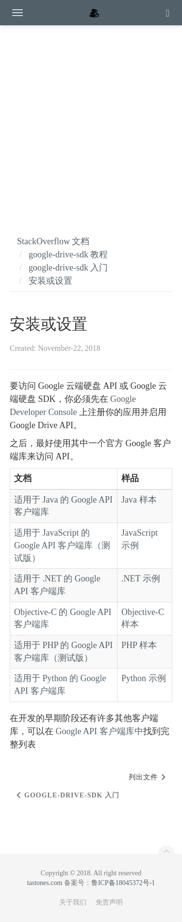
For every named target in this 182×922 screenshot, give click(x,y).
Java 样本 (138, 500)
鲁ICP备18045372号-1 (123, 882)
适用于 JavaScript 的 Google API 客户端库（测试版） (62, 545)
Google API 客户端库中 (99, 731)
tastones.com (45, 882)
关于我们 (72, 902)
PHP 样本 (139, 645)
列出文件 (143, 777)
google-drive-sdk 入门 (68, 267)
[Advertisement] (91, 120)
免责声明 (109, 902)
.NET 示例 (140, 578)
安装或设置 (50, 281)
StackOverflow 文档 (53, 241)
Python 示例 (143, 678)
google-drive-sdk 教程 (68, 254)
